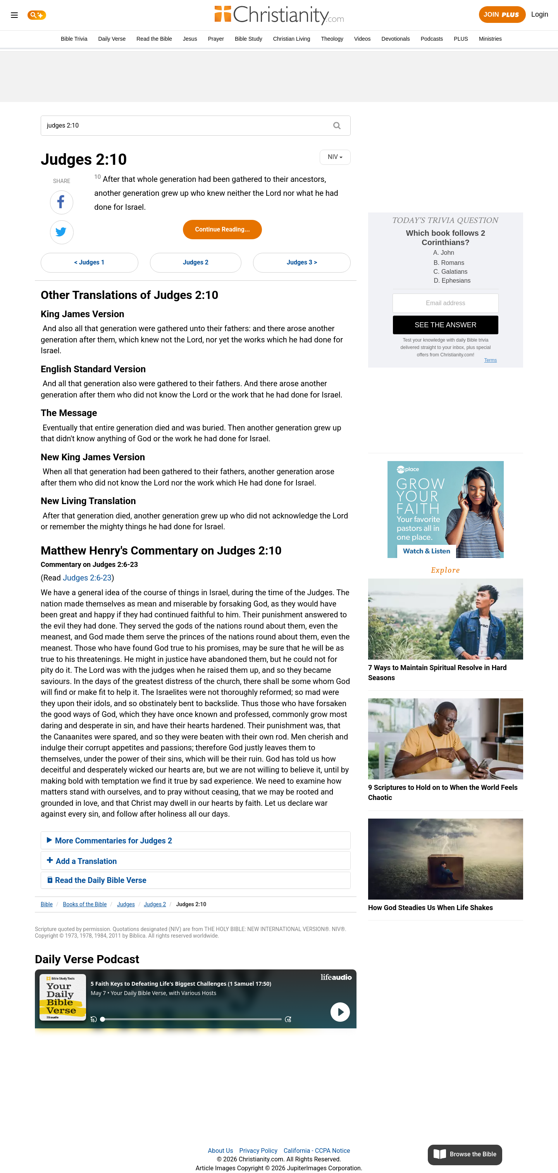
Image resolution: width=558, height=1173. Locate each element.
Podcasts (432, 39)
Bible (47, 904)
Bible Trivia (74, 39)
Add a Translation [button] (82, 861)
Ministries (490, 39)
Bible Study (248, 39)
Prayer (216, 39)
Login (539, 14)
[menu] (14, 16)
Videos (362, 39)
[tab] (195, 840)
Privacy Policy (258, 1150)
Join (502, 15)
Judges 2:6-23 (87, 577)
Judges (126, 904)
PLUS (461, 39)
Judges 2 (195, 262)
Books (85, 904)
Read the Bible (154, 39)
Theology (332, 39)
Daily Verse (112, 39)
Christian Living (291, 39)
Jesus (190, 39)
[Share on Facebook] (61, 202)
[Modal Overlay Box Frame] (445, 290)
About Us (220, 1150)
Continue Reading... (222, 229)
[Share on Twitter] (62, 232)
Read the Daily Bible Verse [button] (96, 880)
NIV (335, 157)
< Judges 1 (89, 262)
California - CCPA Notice (317, 1150)
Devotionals (396, 39)
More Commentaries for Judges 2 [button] (109, 840)
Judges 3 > (302, 262)
